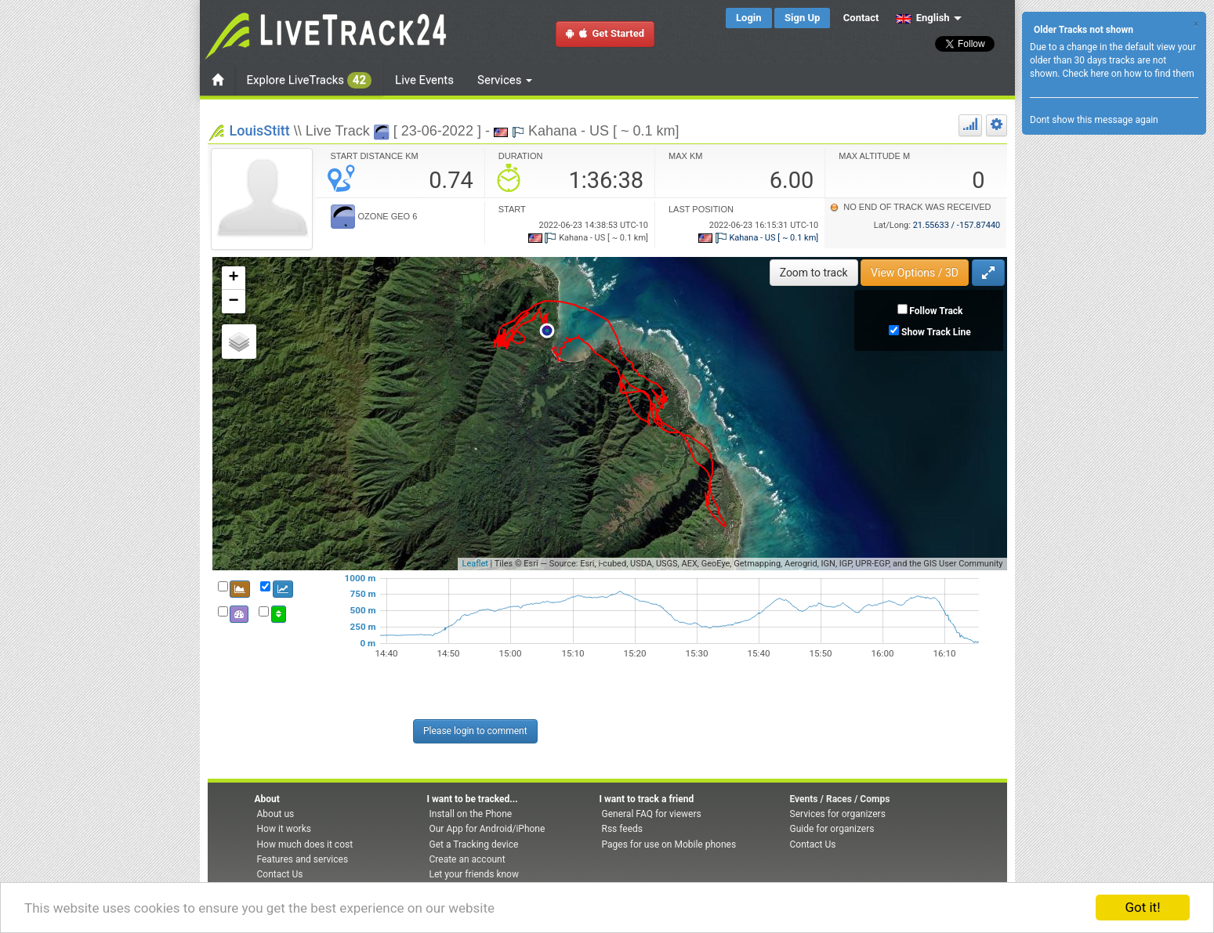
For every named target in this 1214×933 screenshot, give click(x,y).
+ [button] (233, 278)
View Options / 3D (915, 272)
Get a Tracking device (474, 844)
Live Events (424, 80)
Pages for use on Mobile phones (669, 844)
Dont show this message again (1094, 119)
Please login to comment (475, 730)
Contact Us (280, 874)
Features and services (303, 859)
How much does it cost (305, 844)
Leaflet (474, 564)
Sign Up (802, 18)
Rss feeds (622, 828)
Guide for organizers (832, 828)
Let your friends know (474, 874)
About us (276, 813)
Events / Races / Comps (840, 799)
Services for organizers (838, 813)
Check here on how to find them (1128, 73)
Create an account (467, 859)
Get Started (605, 33)
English (923, 18)
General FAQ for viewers (651, 813)
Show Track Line (936, 332)
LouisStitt (260, 130)
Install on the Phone (471, 813)
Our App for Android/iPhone (487, 828)
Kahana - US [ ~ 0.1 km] (758, 238)
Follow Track (935, 311)
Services (504, 80)
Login (749, 18)
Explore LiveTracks (309, 80)
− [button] (233, 301)
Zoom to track (814, 272)
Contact (861, 18)
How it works (284, 828)
